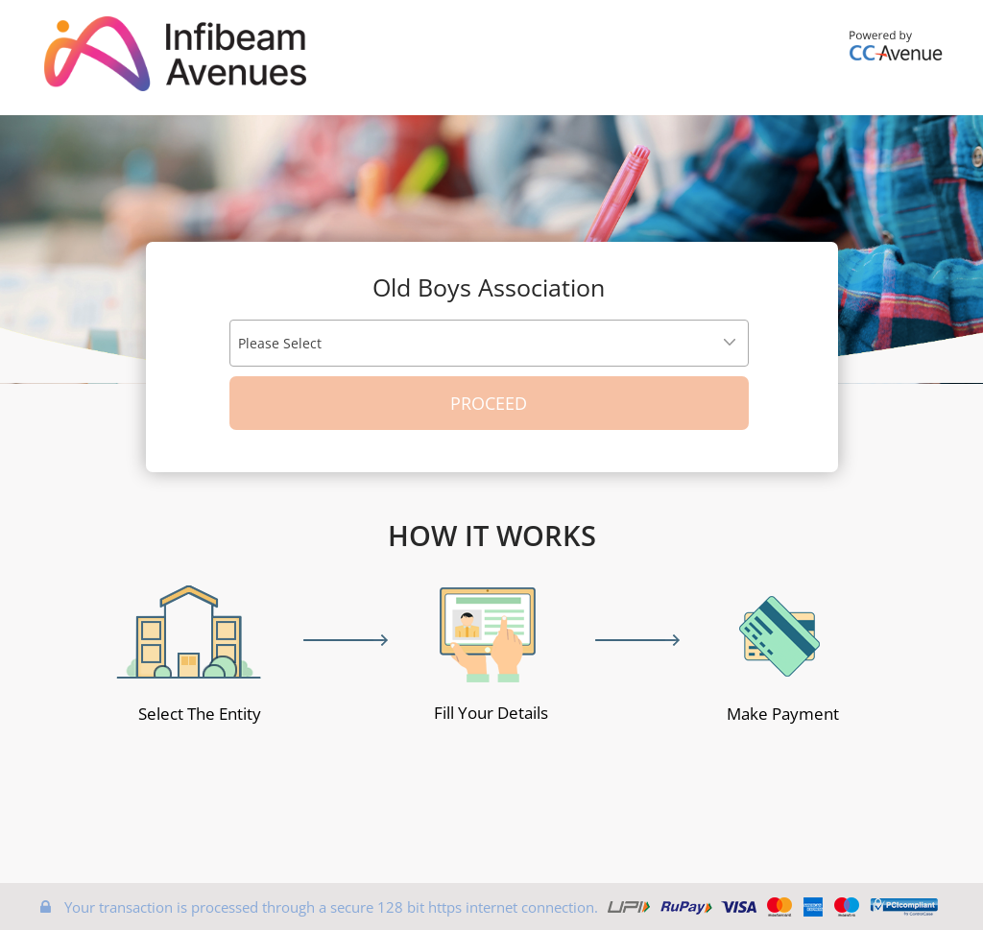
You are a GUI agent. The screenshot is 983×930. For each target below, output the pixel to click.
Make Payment (783, 713)
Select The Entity (199, 713)
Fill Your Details (491, 713)
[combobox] (489, 343)
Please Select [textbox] (280, 343)
